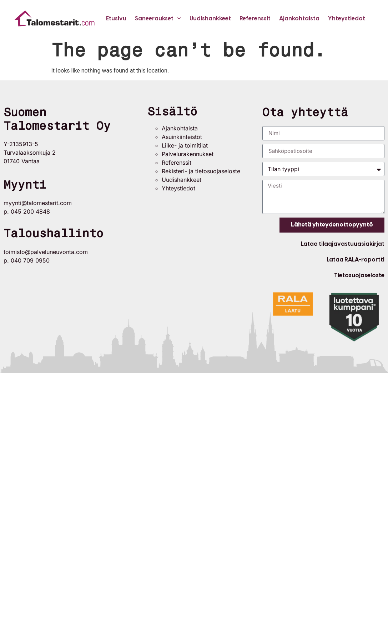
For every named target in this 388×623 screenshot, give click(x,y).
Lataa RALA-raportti (355, 259)
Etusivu (116, 18)
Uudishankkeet (210, 18)
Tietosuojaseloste (359, 275)
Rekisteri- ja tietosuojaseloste (201, 171)
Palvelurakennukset (187, 154)
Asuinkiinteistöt (182, 136)
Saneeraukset (158, 18)
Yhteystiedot (346, 18)
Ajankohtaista (299, 18)
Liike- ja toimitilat (185, 145)
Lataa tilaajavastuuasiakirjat (342, 243)
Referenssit (255, 18)
